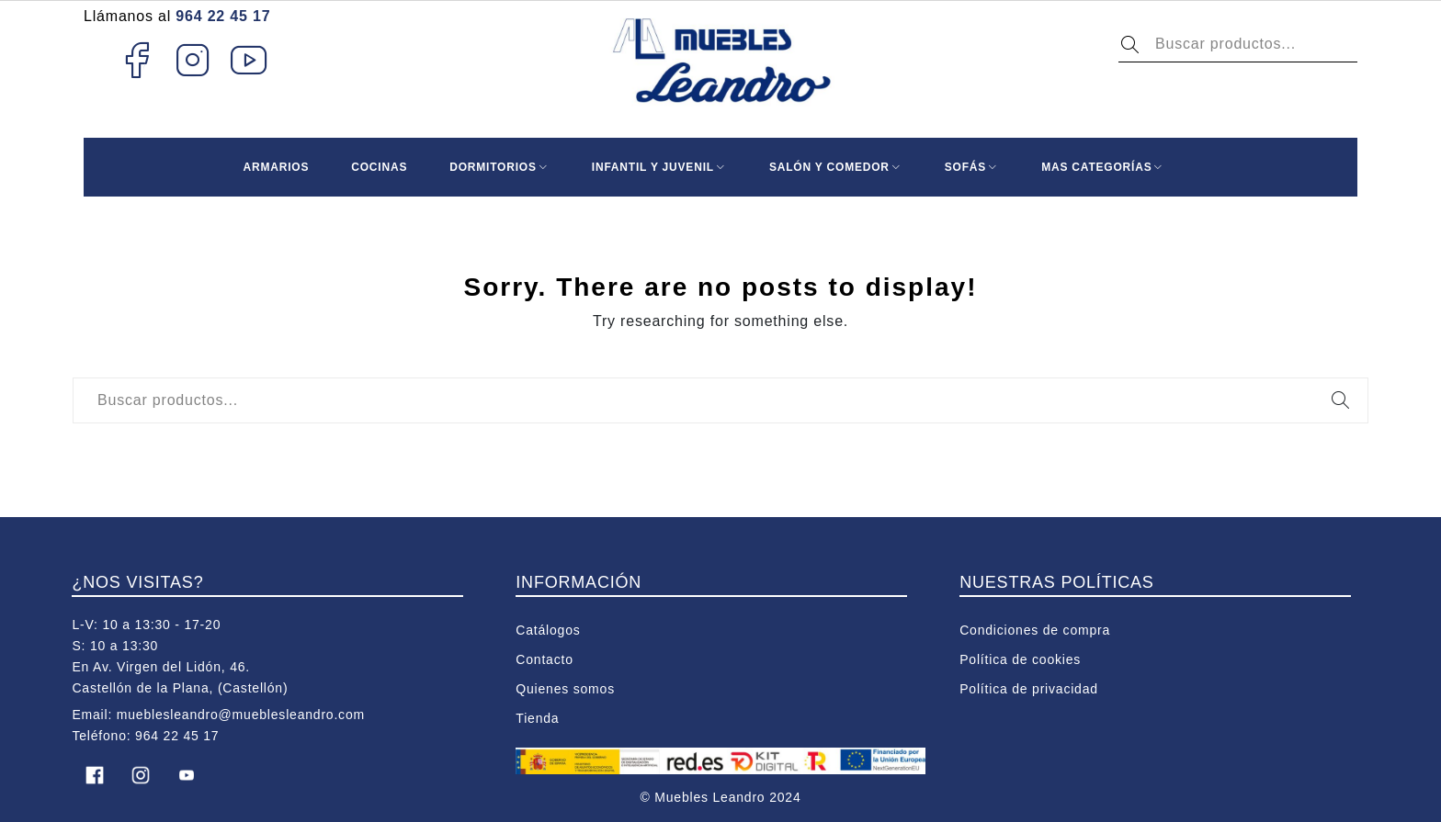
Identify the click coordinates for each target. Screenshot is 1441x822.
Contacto (544, 659)
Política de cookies (1020, 659)
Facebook (136, 60)
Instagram (193, 60)
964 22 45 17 (223, 16)
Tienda (537, 718)
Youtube (249, 60)
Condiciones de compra (1034, 630)
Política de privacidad (1028, 688)
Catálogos (548, 630)
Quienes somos (565, 688)
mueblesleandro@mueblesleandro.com (241, 714)
